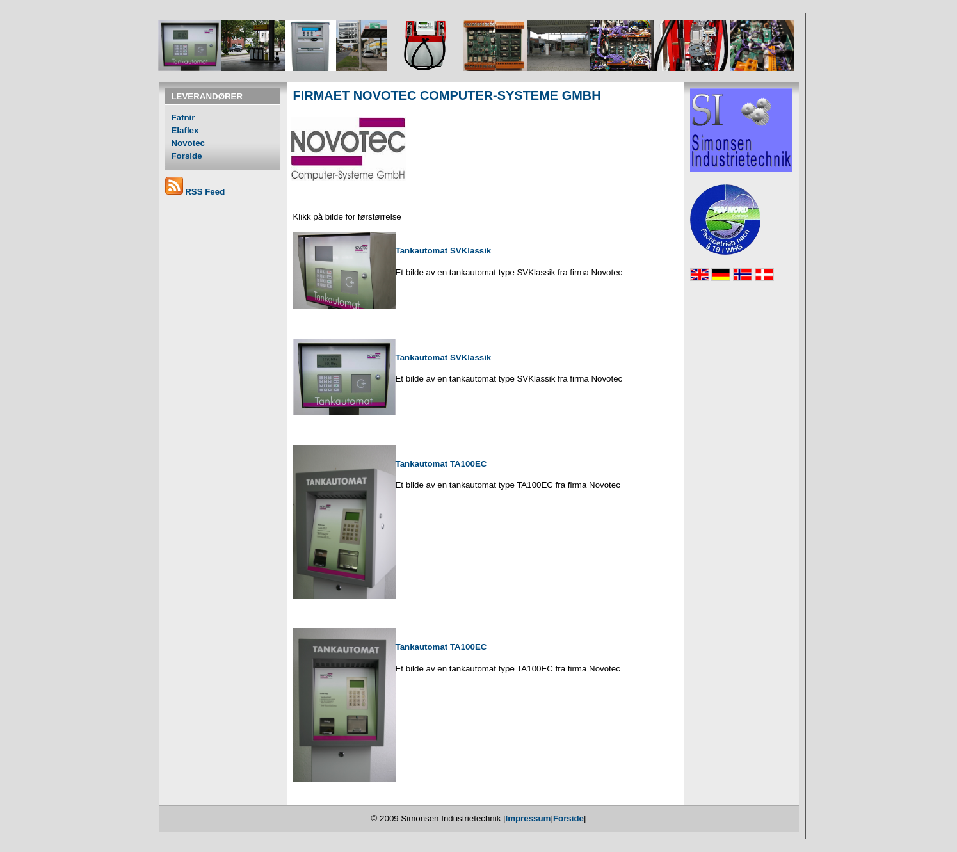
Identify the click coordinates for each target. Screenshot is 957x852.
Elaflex (185, 130)
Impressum (528, 818)
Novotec (188, 143)
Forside (187, 156)
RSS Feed (205, 192)
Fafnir (183, 117)
